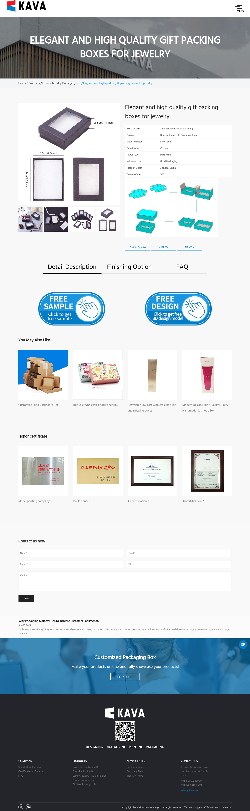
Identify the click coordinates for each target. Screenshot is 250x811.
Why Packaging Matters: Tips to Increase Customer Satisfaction (58, 621)
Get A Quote (138, 247)
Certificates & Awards (30, 771)
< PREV (163, 247)
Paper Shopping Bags (84, 780)
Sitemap (227, 807)
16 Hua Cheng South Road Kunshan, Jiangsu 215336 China (195, 771)
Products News (135, 767)
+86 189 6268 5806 (191, 785)
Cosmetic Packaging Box (86, 767)
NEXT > (189, 247)
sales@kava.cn (189, 790)
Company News (136, 771)
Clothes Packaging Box (85, 784)
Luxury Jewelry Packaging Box (61, 83)
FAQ (20, 776)
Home (22, 83)
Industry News (135, 776)
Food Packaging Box (84, 771)
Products (34, 83)
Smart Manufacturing (30, 767)
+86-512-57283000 (191, 781)
